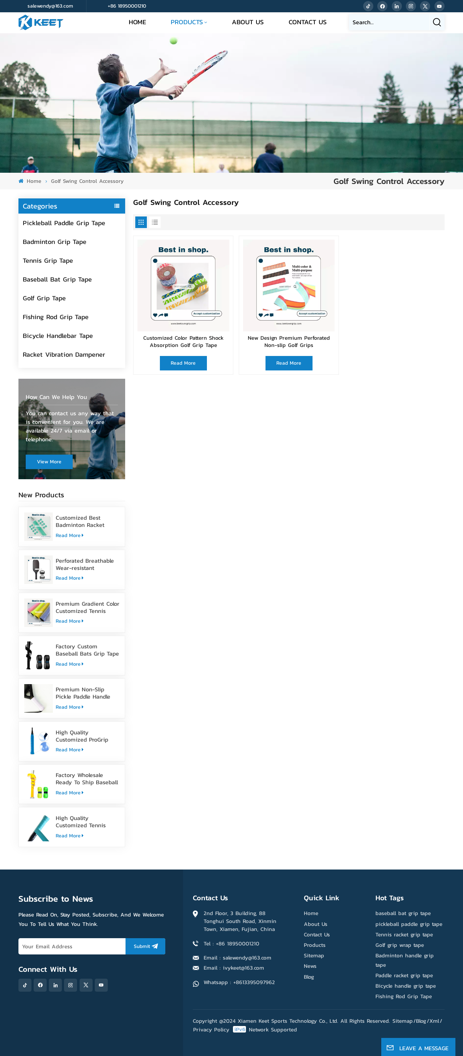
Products (187, 22)
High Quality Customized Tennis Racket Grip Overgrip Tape (83, 821)
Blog (309, 977)
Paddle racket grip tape (404, 975)
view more (49, 461)
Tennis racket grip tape (404, 934)
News (310, 966)
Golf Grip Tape (44, 298)
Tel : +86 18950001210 (231, 943)
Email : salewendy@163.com (237, 957)
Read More (70, 535)
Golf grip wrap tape (399, 945)
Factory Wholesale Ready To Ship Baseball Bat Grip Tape (87, 778)
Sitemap (314, 955)
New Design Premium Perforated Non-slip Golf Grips (289, 341)
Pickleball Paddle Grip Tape (64, 223)
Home (137, 22)
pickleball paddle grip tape (408, 924)
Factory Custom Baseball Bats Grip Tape (87, 650)
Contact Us (308, 22)
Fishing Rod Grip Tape (56, 317)
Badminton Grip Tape (54, 241)
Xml (434, 1021)
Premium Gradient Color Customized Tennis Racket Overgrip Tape (87, 607)
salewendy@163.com (50, 6)
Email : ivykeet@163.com (234, 967)
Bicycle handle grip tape (405, 986)
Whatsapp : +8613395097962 (239, 982)
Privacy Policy (211, 1029)
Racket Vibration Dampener (64, 354)
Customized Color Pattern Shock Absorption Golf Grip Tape (183, 341)
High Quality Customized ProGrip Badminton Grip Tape (84, 736)
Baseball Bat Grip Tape (57, 279)
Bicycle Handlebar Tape (58, 335)
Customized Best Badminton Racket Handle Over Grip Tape (85, 521)
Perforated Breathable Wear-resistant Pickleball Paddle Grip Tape (85, 564)
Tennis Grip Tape (48, 260)
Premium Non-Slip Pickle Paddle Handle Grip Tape (83, 693)
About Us (248, 22)
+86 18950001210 (127, 6)
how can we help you (56, 397)
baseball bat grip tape (403, 913)
